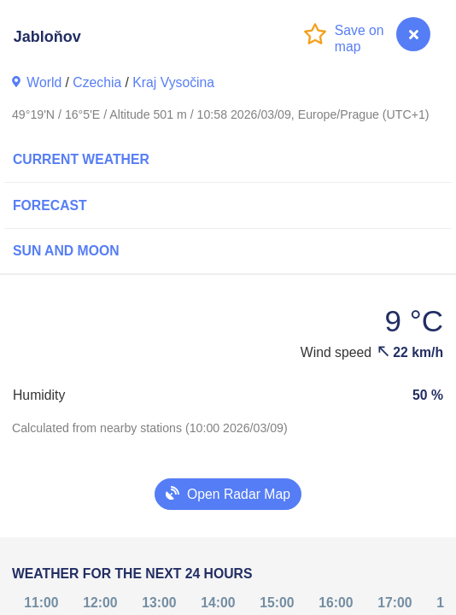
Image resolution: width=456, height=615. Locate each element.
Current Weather (81, 159)
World (43, 82)
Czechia (97, 82)
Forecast (50, 205)
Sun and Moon (66, 250)
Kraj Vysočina (173, 82)
